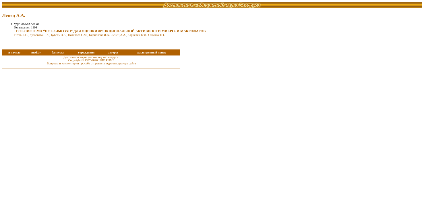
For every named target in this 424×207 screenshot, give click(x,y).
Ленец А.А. (118, 35)
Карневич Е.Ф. (137, 35)
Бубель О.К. (59, 35)
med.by (36, 52)
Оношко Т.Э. (156, 35)
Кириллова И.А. (99, 35)
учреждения (86, 52)
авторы (113, 52)
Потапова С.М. (78, 35)
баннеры (58, 52)
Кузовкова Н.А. (39, 35)
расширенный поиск (152, 52)
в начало (14, 52)
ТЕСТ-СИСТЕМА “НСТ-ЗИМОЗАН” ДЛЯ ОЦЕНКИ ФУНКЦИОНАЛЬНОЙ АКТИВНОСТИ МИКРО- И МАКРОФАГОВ (110, 31)
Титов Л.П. (21, 35)
